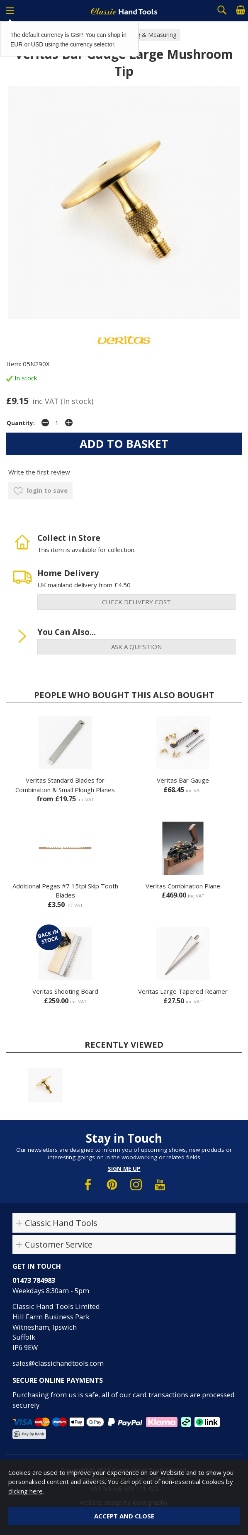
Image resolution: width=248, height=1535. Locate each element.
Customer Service (58, 1244)
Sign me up (124, 1169)
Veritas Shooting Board (65, 991)
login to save (40, 491)
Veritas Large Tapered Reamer (183, 991)
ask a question (136, 646)
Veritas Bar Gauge (183, 780)
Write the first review (39, 472)
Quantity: (21, 423)
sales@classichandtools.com (58, 1363)
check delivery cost (136, 602)
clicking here (25, 1491)
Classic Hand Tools (61, 1222)
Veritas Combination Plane (183, 886)
